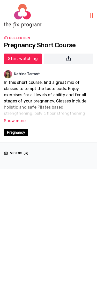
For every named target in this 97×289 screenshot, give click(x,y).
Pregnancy (16, 132)
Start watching (23, 58)
